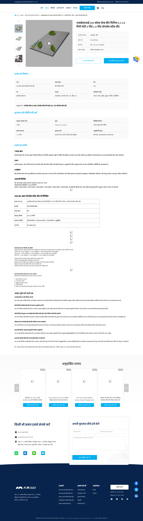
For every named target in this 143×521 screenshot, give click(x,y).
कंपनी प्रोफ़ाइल (81, 490)
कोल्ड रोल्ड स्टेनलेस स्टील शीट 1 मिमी (48, 347)
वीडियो (53, 8)
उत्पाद (47, 8)
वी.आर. (75, 8)
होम (42, 8)
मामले (94, 490)
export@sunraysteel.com (25, 437)
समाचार (95, 493)
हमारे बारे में (60, 8)
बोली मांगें (87, 8)
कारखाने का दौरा (82, 493)
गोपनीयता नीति (39, 518)
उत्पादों (21, 15)
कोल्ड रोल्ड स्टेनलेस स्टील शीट (32, 15)
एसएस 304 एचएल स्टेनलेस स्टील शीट (70, 347)
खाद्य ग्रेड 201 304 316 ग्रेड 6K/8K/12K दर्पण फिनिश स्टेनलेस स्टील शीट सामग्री (32, 400)
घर (17, 15)
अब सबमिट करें (85, 457)
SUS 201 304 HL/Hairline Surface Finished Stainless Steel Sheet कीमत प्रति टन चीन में (84, 400)
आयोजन (68, 8)
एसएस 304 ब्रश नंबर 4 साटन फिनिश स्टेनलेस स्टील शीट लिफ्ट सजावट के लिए (110, 400)
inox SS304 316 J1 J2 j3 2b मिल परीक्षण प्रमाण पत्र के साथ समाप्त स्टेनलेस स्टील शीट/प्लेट (58, 400)
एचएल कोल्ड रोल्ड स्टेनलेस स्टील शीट (27, 347)
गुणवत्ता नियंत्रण (81, 496)
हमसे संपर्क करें (89, 61)
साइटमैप (80, 500)
